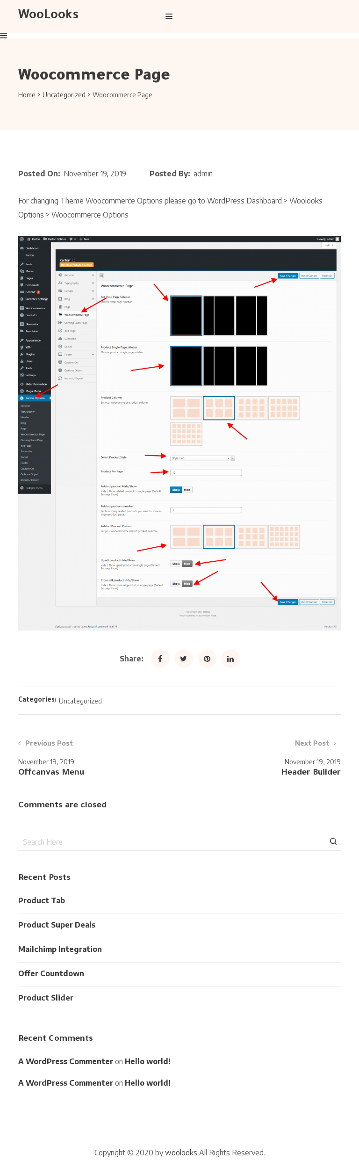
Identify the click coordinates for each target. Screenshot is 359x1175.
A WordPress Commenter (65, 1061)
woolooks (181, 1152)
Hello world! (148, 1061)
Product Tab (41, 900)
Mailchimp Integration (60, 949)
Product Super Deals (56, 924)
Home (27, 95)
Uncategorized (64, 95)
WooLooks (48, 16)
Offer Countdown (51, 973)
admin (203, 173)
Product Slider (45, 997)
